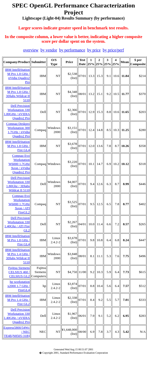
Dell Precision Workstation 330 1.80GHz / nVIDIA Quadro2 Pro (17, 112)
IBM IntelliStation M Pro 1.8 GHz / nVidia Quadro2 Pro (17, 76)
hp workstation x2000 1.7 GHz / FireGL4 (18, 286)
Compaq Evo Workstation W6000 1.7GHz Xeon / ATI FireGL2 (19, 204)
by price (94, 50)
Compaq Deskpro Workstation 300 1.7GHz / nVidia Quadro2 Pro (18, 130)
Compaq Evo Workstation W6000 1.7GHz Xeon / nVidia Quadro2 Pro (19, 164)
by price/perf (113, 50)
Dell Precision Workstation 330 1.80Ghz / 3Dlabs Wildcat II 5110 (18, 184)
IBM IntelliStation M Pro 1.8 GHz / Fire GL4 (17, 146)
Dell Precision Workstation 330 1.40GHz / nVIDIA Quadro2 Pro (17, 316)
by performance (72, 50)
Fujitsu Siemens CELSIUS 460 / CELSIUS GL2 (19, 272)
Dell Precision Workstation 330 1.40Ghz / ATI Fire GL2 (17, 224)
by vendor (48, 50)
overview (31, 50)
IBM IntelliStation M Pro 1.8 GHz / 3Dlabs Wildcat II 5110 (17, 94)
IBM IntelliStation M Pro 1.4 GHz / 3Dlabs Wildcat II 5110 (17, 256)
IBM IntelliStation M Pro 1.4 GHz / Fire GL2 (17, 300)
